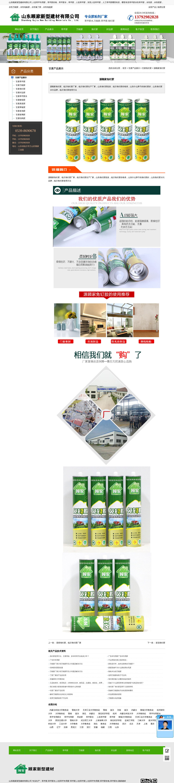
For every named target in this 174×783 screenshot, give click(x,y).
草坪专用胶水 (155, 713)
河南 (119, 710)
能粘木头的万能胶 (114, 671)
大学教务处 (60, 713)
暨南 (105, 710)
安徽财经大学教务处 (57, 679)
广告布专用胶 (55, 660)
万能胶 (79, 29)
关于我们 (34, 29)
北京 (131, 724)
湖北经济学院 (104, 713)
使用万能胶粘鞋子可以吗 (117, 675)
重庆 (152, 724)
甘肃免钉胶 (147, 68)
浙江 (89, 727)
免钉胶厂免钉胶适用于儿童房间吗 (120, 687)
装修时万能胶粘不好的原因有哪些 (120, 690)
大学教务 (74, 724)
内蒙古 (134, 710)
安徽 (96, 727)
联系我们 (155, 29)
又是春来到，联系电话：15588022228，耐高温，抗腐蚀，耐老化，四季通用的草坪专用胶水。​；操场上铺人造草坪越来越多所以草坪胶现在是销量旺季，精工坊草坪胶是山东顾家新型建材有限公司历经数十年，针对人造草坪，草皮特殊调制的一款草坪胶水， (77, 683)
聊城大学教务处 (147, 710)
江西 (110, 727)
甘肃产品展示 (134, 68)
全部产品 (152, 7)
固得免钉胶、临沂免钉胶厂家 (68, 643)
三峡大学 (141, 720)
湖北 (84, 713)
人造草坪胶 (101, 717)
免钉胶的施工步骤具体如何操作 (119, 679)
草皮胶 (80, 717)
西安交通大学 (61, 720)
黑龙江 (74, 727)
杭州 (115, 713)
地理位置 (161, 7)
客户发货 (140, 29)
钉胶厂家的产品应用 (57, 690)
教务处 (103, 724)
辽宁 (58, 727)
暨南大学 (76, 710)
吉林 (66, 727)
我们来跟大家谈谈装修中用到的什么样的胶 (65, 687)
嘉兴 (112, 710)
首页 (124, 68)
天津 (138, 724)
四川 (124, 724)
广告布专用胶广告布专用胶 (118, 656)
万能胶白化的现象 (114, 698)
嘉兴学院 (152, 720)
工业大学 (63, 724)
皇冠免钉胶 (160, 643)
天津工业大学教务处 (91, 710)
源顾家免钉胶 (159, 68)
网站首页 (19, 29)
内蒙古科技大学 (126, 713)
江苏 (82, 727)
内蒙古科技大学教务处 (59, 710)
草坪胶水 (90, 717)
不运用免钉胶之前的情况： (118, 660)
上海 (145, 724)
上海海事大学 (101, 720)
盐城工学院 (129, 720)
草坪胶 (64, 29)
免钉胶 (94, 29)
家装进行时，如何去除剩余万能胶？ (121, 664)
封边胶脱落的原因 (114, 694)
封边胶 (109, 29)
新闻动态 (124, 29)
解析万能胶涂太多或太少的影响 (61, 694)
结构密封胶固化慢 (56, 668)
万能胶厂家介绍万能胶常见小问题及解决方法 (66, 664)
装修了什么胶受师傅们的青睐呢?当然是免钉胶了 (126, 683)
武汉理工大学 (86, 720)
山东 (117, 727)
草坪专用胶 (69, 717)
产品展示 (49, 29)
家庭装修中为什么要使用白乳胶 (119, 668)
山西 (51, 727)
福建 (103, 727)
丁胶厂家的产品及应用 (58, 675)
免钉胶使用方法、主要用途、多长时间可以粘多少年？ (69, 656)
